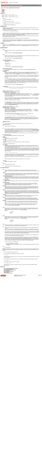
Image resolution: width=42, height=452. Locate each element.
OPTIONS (2, 43)
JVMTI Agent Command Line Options (17, 66)
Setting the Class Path (19, 84)
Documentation (20, 5)
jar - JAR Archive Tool (7, 270)
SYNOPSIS (2, 13)
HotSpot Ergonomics (24, 209)
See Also (3, 11)
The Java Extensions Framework (8, 271)
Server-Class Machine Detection (17, 52)
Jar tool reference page (19, 131)
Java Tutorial (31, 131)
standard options (12, 44)
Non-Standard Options (4, 167)
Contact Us (39, 275)
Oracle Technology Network (6, 5)
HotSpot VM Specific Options (8, 272)
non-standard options (25, 45)
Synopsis (3, 9)
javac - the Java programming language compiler (11, 268)
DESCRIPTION (3, 26)
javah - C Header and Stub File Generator (10, 269)
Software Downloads (14, 5)
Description (3, 10)
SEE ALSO (2, 266)
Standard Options (4, 47)
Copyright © (16, 275)
